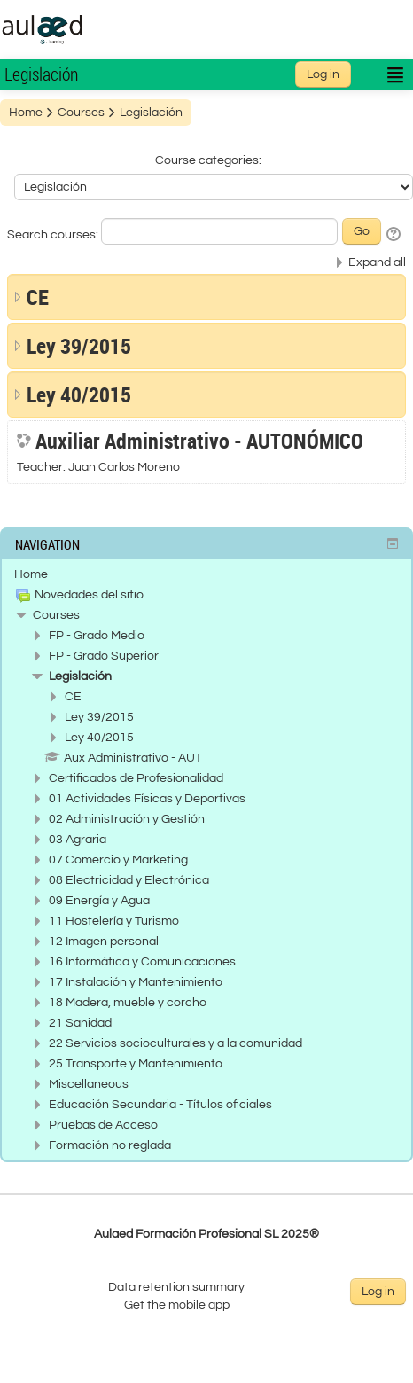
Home (31, 574)
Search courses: (54, 235)
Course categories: (208, 160)
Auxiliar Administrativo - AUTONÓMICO (199, 440)
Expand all (377, 262)
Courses (56, 615)
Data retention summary (176, 1287)
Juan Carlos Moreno (124, 467)
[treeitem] (206, 574)
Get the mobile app (177, 1305)
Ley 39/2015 (79, 346)
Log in (323, 74)
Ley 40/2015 (79, 394)
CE (38, 297)
